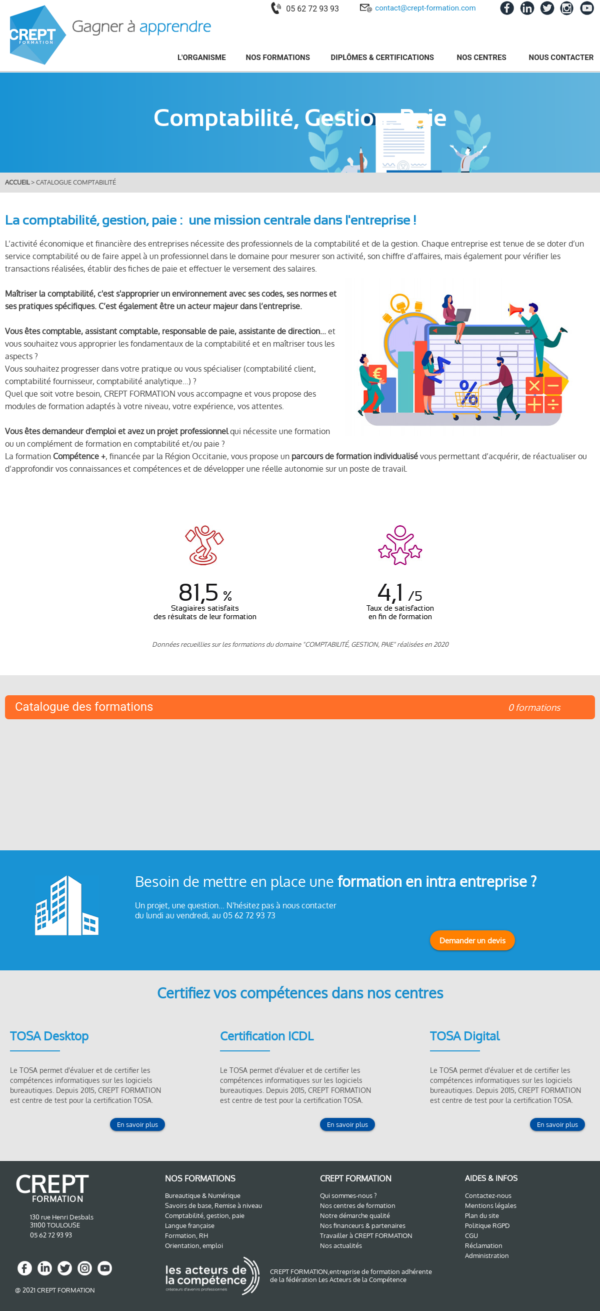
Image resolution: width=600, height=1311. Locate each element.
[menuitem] (196, 57)
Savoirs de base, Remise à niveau (213, 1205)
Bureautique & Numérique (202, 1195)
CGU (471, 1235)
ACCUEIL (18, 182)
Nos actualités (341, 1245)
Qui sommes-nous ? (348, 1195)
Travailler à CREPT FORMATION (366, 1235)
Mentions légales (490, 1205)
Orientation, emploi (194, 1245)
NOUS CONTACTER (561, 57)
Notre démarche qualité (355, 1215)
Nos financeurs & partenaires (363, 1225)
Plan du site (482, 1215)
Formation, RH (186, 1235)
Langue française (189, 1225)
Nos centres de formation (358, 1205)
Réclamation (483, 1245)
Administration (487, 1255)
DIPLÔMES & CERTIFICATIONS (383, 57)
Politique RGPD (487, 1225)
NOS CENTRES (482, 57)
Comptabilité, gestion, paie (204, 1215)
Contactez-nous (488, 1195)
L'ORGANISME (202, 57)
